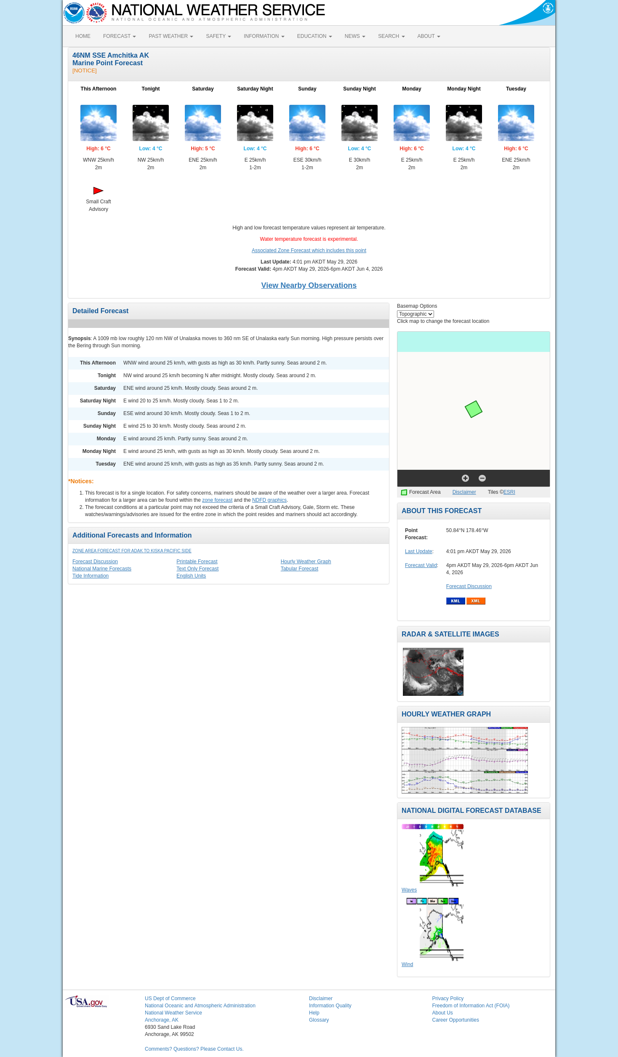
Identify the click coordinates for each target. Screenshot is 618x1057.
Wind (407, 964)
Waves (409, 890)
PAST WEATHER (171, 36)
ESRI (509, 492)
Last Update (418, 551)
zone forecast (217, 500)
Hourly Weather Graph (306, 561)
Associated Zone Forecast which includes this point (309, 250)
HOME (83, 36)
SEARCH (391, 36)
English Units (191, 576)
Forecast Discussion (95, 561)
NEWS (355, 36)
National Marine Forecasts (101, 569)
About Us (442, 1013)
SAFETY (218, 36)
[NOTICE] (84, 70)
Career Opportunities (455, 1020)
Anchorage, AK (161, 1020)
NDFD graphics (269, 500)
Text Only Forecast (197, 569)
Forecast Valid (421, 565)
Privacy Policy (448, 998)
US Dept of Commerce (170, 998)
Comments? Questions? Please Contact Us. (194, 1049)
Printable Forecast (196, 561)
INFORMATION (264, 36)
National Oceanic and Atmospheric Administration (200, 1006)
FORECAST (119, 36)
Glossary (319, 1020)
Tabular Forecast (299, 569)
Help (314, 1013)
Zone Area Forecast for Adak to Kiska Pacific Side (132, 550)
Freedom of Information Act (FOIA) (471, 1006)
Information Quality (330, 1006)
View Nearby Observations (309, 285)
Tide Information (90, 576)
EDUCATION (314, 36)
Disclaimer (464, 492)
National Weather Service (173, 1013)
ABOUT (429, 36)
